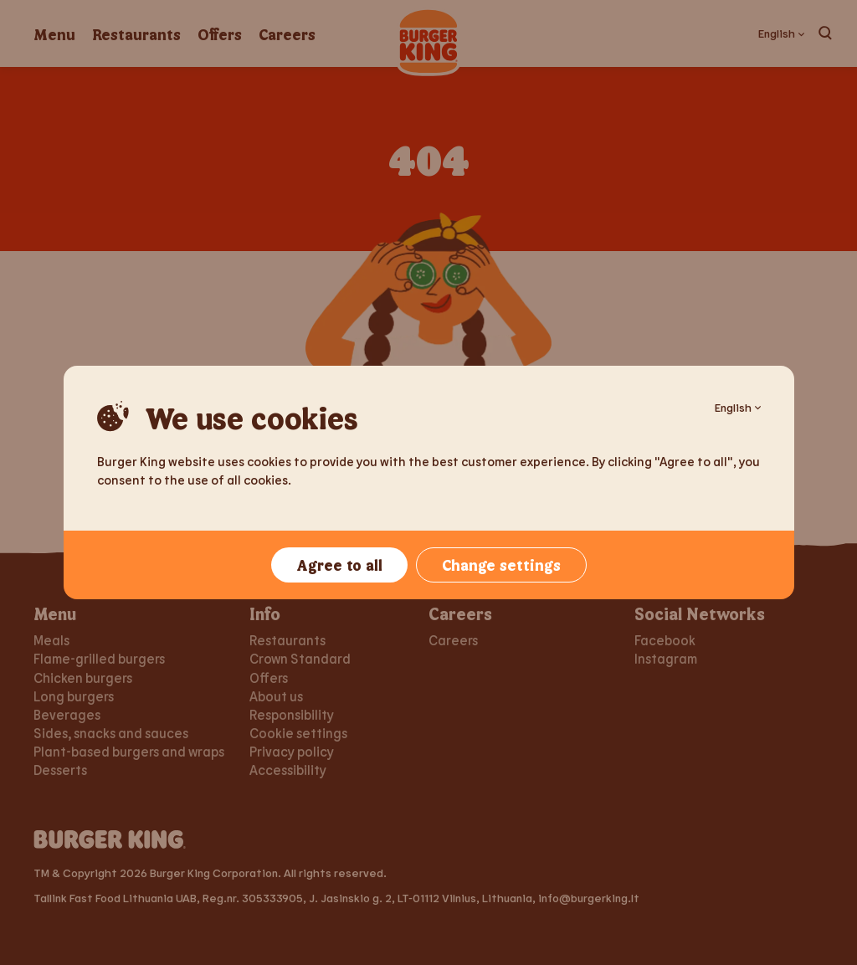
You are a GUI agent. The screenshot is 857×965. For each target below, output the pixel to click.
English (738, 407)
